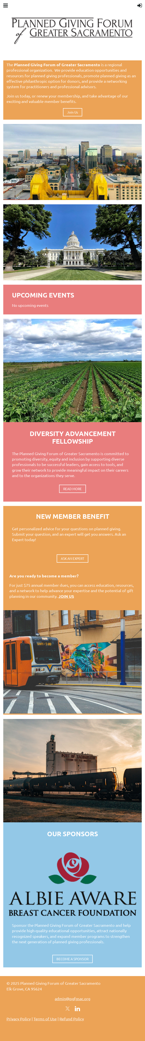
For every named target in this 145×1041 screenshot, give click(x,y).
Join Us (72, 112)
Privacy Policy (19, 1018)
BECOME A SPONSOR (72, 959)
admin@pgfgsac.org (72, 998)
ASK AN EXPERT (72, 558)
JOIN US (66, 596)
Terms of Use (45, 1018)
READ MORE (72, 489)
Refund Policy (72, 1018)
